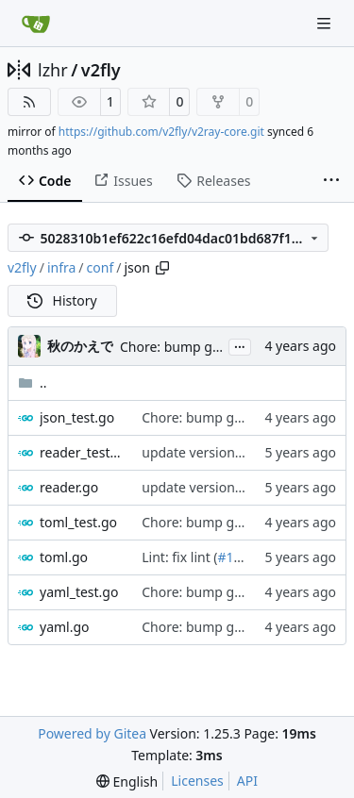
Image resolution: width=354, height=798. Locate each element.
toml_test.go (78, 522)
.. (32, 382)
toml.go (64, 557)
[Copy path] (162, 267)
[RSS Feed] (29, 102)
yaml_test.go (79, 592)
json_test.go (77, 417)
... (239, 345)
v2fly (101, 69)
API (247, 781)
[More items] (331, 181)
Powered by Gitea (92, 733)
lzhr (53, 69)
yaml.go (65, 627)
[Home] (35, 24)
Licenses (197, 781)
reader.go (69, 487)
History (62, 300)
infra (61, 267)
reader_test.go (81, 452)
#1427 (237, 557)
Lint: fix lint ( (179, 557)
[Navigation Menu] (326, 23)
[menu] (127, 781)
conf (100, 267)
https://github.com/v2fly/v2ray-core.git (161, 132)
